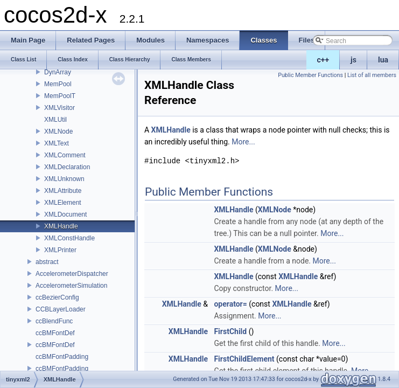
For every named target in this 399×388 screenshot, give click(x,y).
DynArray (57, 72)
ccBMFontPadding (62, 357)
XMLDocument (65, 214)
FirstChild (230, 331)
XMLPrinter (60, 250)
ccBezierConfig (57, 297)
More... (243, 141)
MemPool (58, 84)
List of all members (371, 75)
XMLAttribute (62, 191)
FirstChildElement (244, 359)
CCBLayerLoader (61, 309)
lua (383, 60)
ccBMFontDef (55, 333)
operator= (230, 304)
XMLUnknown (64, 179)
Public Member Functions (310, 75)
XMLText (56, 143)
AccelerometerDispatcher (72, 274)
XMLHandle (61, 226)
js (353, 60)
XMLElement (62, 202)
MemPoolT (59, 96)
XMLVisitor (59, 108)
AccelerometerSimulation (71, 285)
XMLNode (58, 131)
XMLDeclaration (67, 167)
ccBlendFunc (54, 321)
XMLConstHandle (69, 238)
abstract (47, 262)
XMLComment (65, 155)
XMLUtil (55, 119)
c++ (323, 60)
